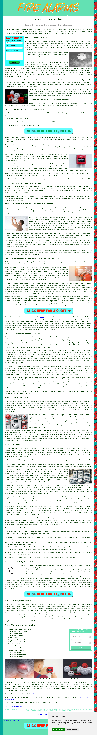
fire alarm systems (38, 512)
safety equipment (53, 303)
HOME (65, 15)
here (17, 621)
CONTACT (81, 15)
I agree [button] (55, 729)
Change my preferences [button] (71, 729)
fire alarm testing (12, 469)
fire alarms (25, 327)
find (10, 604)
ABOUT (75, 15)
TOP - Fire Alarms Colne (14, 706)
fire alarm (36, 41)
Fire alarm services (12, 613)
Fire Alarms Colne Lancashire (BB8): (19, 29)
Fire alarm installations (15, 317)
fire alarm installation (74, 619)
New (10, 720)
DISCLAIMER (88, 15)
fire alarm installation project (68, 621)
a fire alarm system (20, 208)
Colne (42, 317)
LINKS (70, 15)
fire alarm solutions (65, 578)
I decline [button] (61, 729)
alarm (88, 547)
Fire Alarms (16, 720)
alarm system (40, 158)
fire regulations (34, 254)
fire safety (67, 518)
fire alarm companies (84, 323)
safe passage (30, 175)
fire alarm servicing (60, 580)
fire (11, 539)
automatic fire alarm (53, 66)
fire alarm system (85, 31)
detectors (73, 196)
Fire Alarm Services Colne (20, 625)
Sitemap (6, 720)
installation (22, 80)
